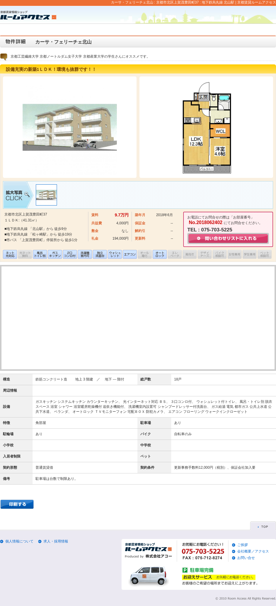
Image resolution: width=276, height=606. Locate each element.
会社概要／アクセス (253, 551)
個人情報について (19, 541)
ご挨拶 (242, 545)
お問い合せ (246, 558)
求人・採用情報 (55, 541)
